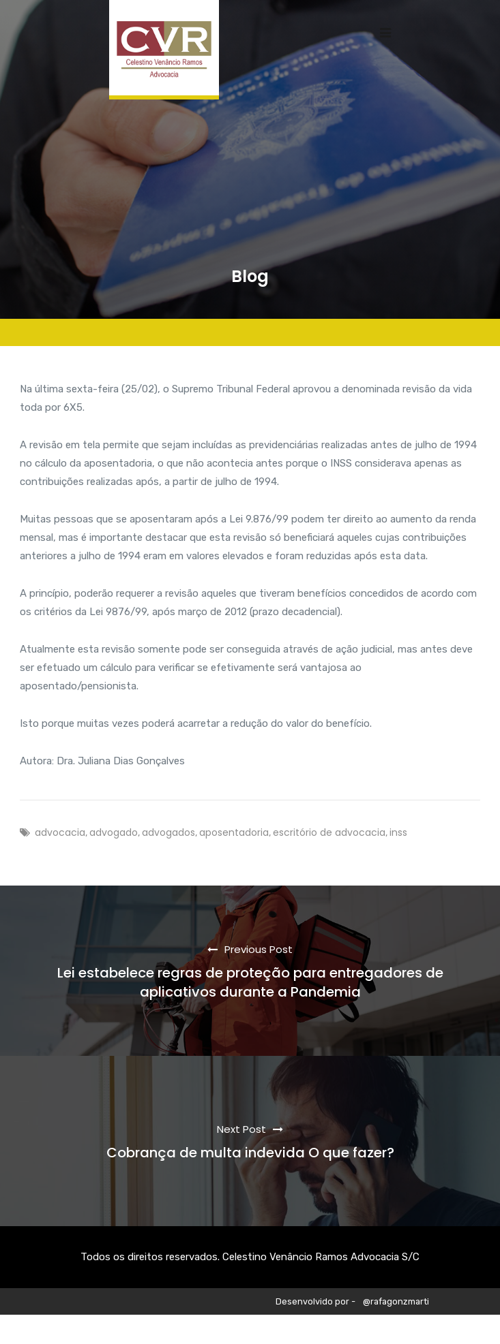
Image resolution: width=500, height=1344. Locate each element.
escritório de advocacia (329, 832)
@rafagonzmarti (396, 1301)
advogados (168, 832)
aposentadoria (234, 832)
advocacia (60, 832)
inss (398, 832)
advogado (113, 832)
